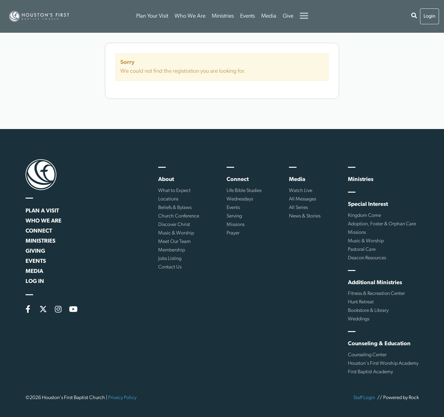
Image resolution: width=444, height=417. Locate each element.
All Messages (302, 199)
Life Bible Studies (244, 190)
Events (247, 16)
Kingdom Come (364, 215)
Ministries (223, 16)
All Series (298, 207)
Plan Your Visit (152, 16)
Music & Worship (176, 233)
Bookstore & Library (368, 310)
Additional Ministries (375, 283)
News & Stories (304, 216)
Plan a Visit (42, 211)
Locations (168, 199)
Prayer (233, 233)
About (166, 180)
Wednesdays (240, 199)
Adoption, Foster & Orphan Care (382, 224)
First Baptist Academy (370, 372)
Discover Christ (174, 224)
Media (268, 16)
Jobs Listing (170, 258)
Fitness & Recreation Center (376, 293)
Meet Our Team (174, 241)
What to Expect (174, 190)
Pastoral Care (362, 249)
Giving (35, 251)
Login (429, 16)
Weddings (358, 319)
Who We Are (190, 16)
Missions (236, 224)
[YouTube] (73, 309)
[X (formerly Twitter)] (43, 309)
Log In (35, 282)
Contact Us (170, 267)
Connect (39, 231)
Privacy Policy (122, 397)
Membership (171, 250)
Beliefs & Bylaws (175, 207)
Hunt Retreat (361, 302)
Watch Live (300, 190)
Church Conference (178, 216)
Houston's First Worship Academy (383, 363)
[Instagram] (58, 309)
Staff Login (364, 397)
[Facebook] (28, 309)
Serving (234, 216)
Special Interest (368, 204)
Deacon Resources (367, 258)
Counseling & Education (379, 344)
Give (288, 16)
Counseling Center (367, 355)
